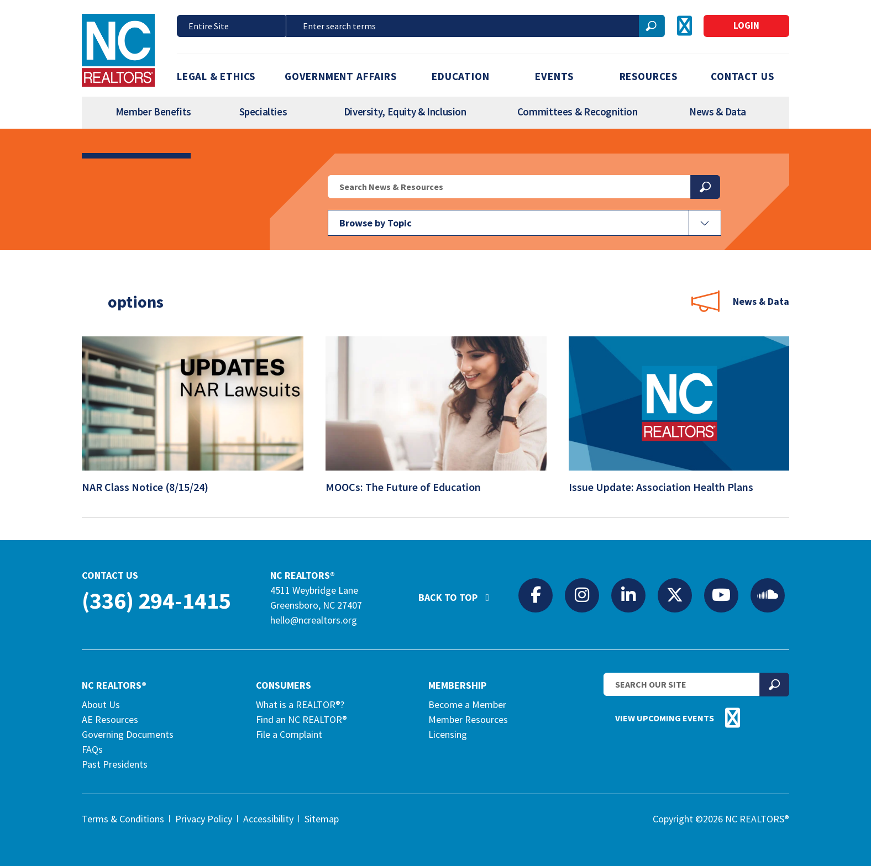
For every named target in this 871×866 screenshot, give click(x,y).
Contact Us (742, 76)
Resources (649, 76)
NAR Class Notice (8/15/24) (152, 487)
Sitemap (322, 818)
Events (554, 76)
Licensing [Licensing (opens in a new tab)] (447, 734)
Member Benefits (153, 111)
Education (460, 76)
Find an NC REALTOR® (301, 719)
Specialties (263, 111)
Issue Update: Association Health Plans (668, 487)
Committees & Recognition (577, 111)
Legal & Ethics (216, 76)
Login (746, 25)
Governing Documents (128, 734)
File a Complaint (289, 734)
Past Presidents (115, 764)
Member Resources (468, 719)
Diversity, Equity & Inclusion (405, 111)
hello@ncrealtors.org (313, 620)
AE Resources (110, 719)
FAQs (92, 749)
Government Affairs (341, 76)
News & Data (717, 111)
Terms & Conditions (123, 818)
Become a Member (467, 704)
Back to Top (459, 593)
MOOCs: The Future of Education (410, 487)
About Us (101, 704)
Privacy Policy (203, 818)
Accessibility (268, 818)
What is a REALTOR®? (300, 704)
